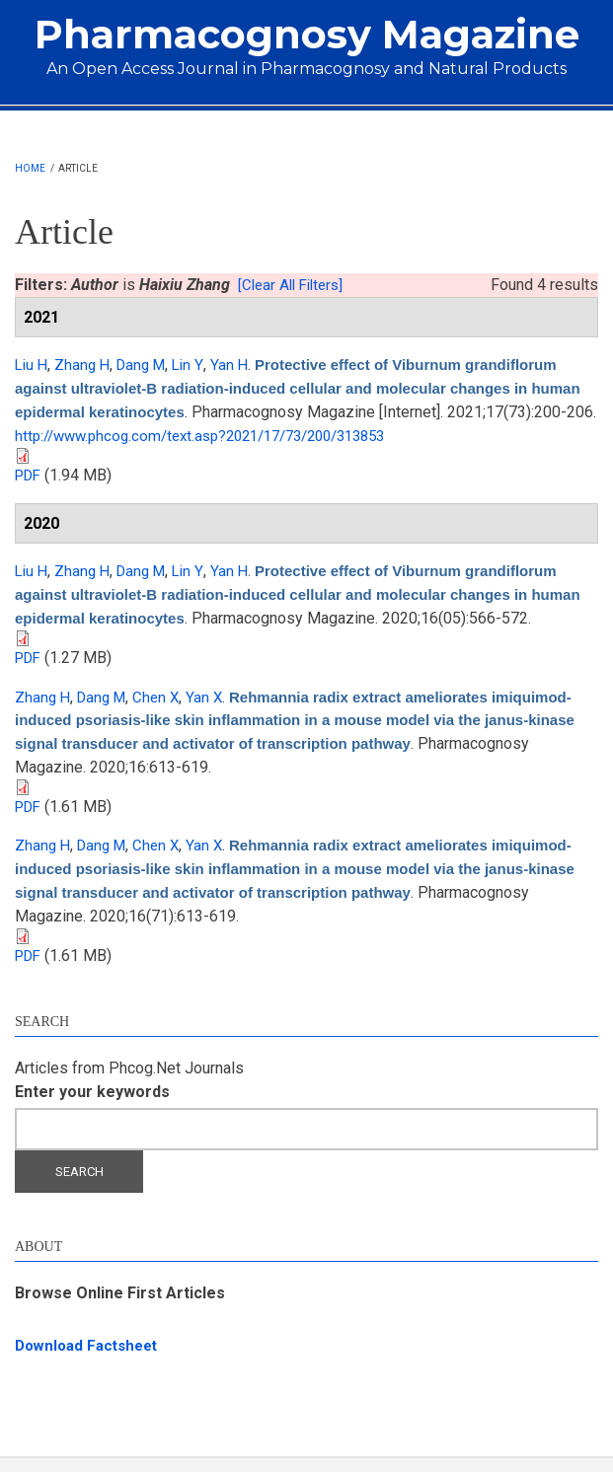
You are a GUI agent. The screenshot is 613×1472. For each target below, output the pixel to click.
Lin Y (197, 364)
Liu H (32, 364)
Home (30, 168)
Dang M (148, 364)
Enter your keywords (92, 1104)
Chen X (163, 714)
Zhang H (86, 364)
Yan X (213, 714)
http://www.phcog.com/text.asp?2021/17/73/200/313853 (369, 433)
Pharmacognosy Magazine (307, 34)
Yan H (239, 364)
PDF (30, 472)
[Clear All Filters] (294, 284)
